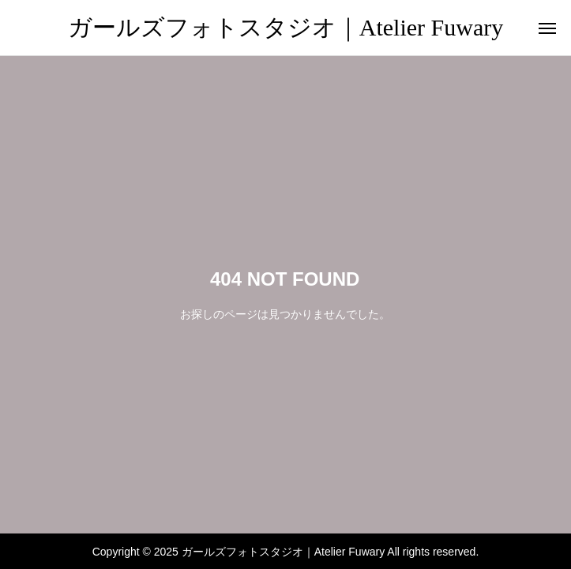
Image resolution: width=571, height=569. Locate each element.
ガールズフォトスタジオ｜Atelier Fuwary (285, 27)
